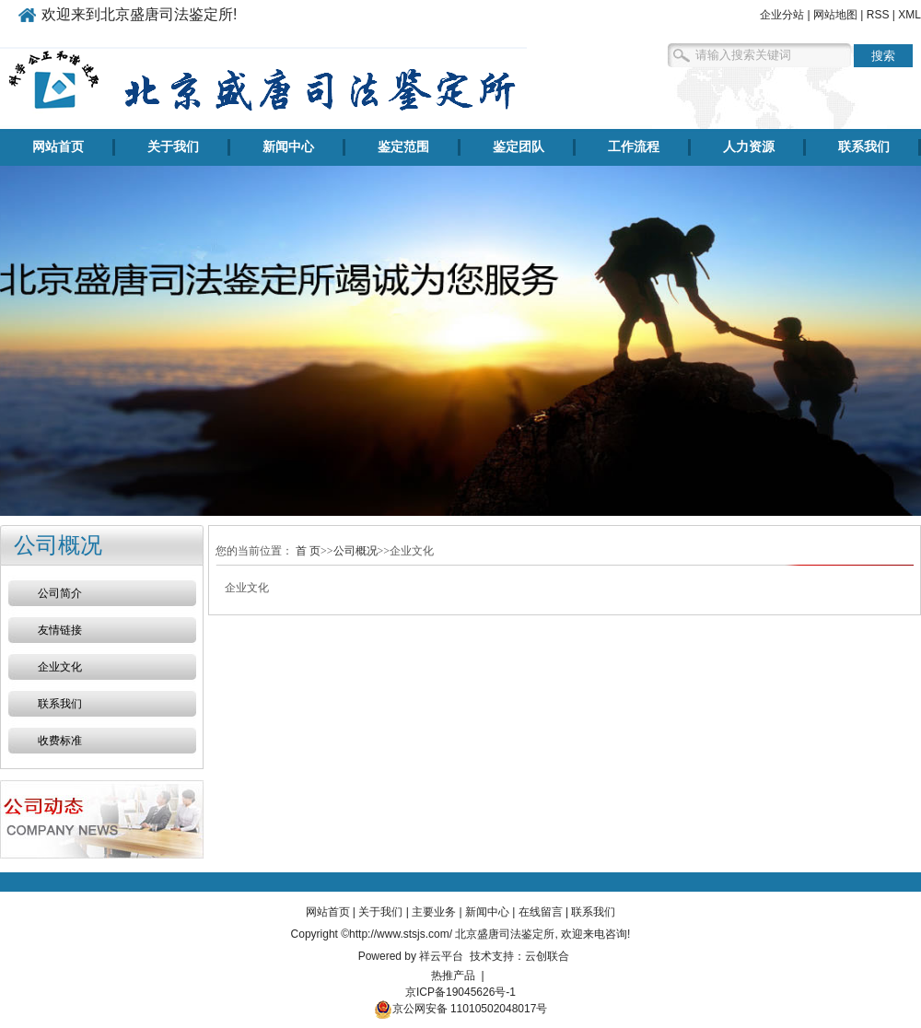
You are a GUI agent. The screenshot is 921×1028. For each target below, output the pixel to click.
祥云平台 (441, 956)
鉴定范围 (403, 147)
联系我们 (864, 147)
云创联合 (547, 956)
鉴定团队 (518, 147)
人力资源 (749, 147)
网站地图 (835, 14)
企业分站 (782, 14)
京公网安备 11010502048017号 (461, 1008)
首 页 (308, 550)
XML (909, 14)
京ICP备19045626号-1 (460, 992)
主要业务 (434, 911)
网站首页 (58, 147)
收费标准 (60, 740)
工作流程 (633, 147)
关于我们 (173, 147)
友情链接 (60, 630)
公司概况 (355, 550)
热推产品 (453, 975)
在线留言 (541, 911)
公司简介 (60, 593)
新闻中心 (288, 147)
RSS (878, 14)
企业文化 (60, 666)
